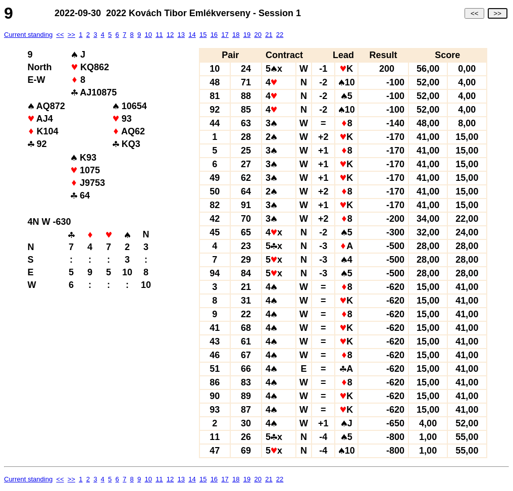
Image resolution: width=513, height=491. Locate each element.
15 (203, 34)
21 (268, 34)
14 (191, 34)
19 (246, 34)
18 (235, 34)
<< (474, 13)
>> (497, 13)
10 (147, 34)
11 (159, 34)
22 (279, 34)
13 (181, 34)
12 (170, 34)
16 (214, 34)
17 (224, 34)
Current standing (28, 34)
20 (257, 34)
